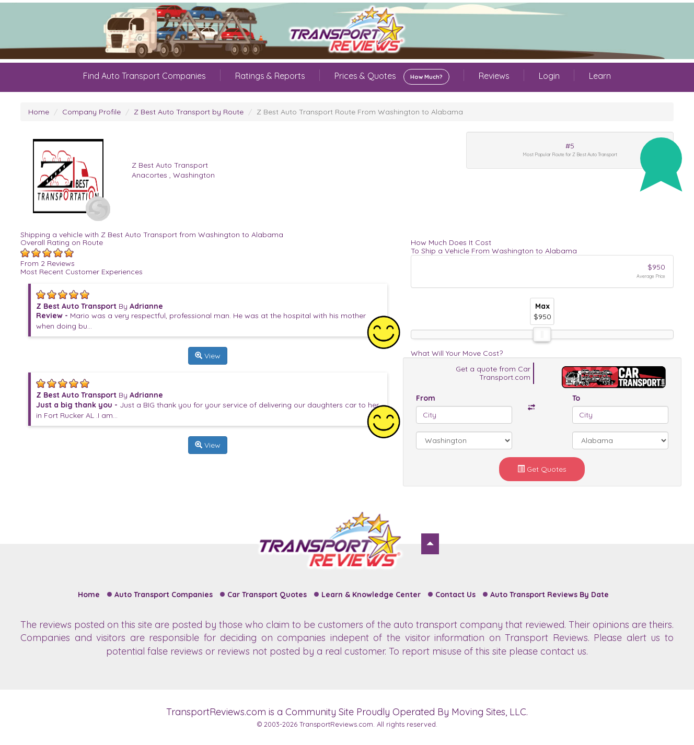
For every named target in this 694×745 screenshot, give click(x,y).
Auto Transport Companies (163, 594)
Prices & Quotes (391, 77)
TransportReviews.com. (337, 724)
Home (38, 112)
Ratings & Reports (270, 76)
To (576, 398)
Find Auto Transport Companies (144, 76)
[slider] (542, 334)
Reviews (494, 76)
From (425, 398)
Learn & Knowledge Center (371, 594)
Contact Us (455, 594)
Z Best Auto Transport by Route (189, 112)
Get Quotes (541, 469)
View (208, 355)
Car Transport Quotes (267, 594)
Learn (600, 76)
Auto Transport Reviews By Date (549, 594)
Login (549, 76)
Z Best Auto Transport (170, 165)
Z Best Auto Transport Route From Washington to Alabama (360, 112)
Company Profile (91, 112)
